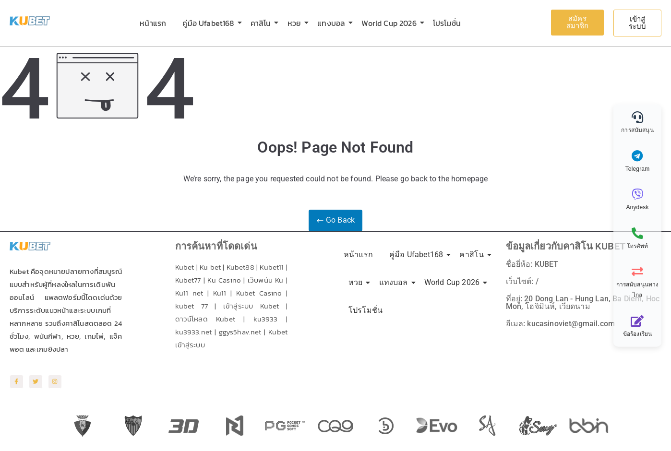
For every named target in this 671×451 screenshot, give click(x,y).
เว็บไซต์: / (522, 281)
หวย (296, 23)
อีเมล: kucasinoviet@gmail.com (560, 323)
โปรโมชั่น (447, 23)
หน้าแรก (153, 23)
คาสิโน (263, 23)
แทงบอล (332, 23)
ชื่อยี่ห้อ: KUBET (532, 264)
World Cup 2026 (390, 23)
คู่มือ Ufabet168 (209, 23)
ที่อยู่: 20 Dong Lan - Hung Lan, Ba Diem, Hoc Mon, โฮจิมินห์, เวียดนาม (583, 302)
